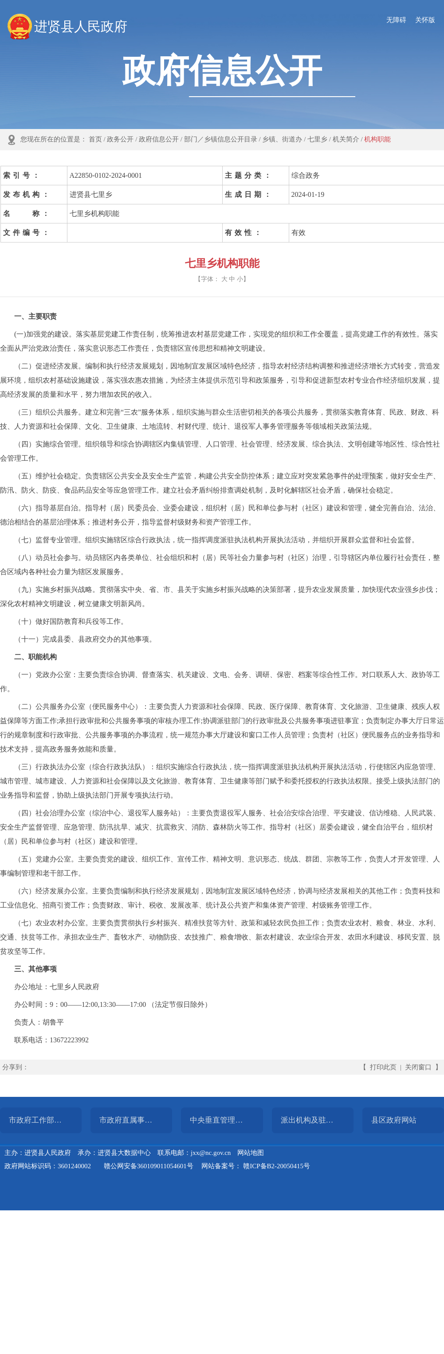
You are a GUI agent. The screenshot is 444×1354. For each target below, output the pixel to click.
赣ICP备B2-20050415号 (276, 1166)
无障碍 (396, 19)
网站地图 (250, 1152)
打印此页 (383, 1067)
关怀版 (425, 19)
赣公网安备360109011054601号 (148, 1166)
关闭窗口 (418, 1067)
